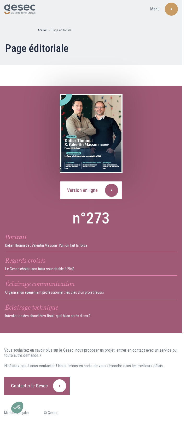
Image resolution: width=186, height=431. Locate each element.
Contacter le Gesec (29, 385)
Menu (155, 9)
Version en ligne (82, 190)
